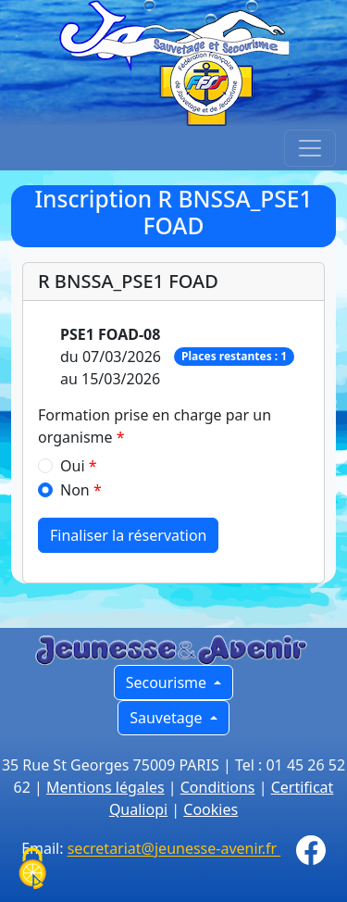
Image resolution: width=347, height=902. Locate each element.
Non (75, 490)
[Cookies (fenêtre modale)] (32, 870)
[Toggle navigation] (310, 148)
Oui (72, 466)
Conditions (217, 787)
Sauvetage (168, 718)
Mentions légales (105, 787)
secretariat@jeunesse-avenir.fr (174, 849)
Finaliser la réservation (128, 535)
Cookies (210, 809)
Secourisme (168, 682)
